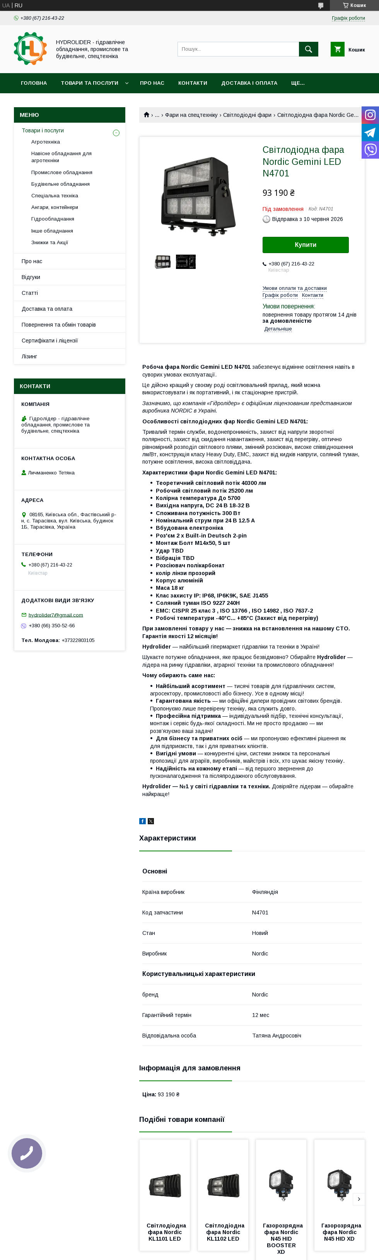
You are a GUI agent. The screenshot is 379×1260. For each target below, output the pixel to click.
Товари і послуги (43, 130)
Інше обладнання (52, 231)
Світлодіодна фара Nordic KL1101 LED (167, 1232)
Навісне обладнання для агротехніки (61, 157)
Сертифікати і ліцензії (50, 340)
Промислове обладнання (61, 172)
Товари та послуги (89, 83)
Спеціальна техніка (54, 196)
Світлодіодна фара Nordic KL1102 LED (225, 1232)
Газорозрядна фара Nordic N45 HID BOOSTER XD (283, 1238)
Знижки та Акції (49, 242)
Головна (34, 83)
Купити (306, 244)
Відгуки (31, 277)
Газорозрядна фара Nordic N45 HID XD (342, 1232)
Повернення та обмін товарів (59, 325)
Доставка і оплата (249, 83)
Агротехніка (45, 142)
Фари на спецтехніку (191, 115)
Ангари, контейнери (54, 207)
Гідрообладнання (52, 219)
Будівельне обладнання (60, 184)
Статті (30, 293)
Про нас (152, 83)
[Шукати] (308, 49)
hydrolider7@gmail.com (56, 615)
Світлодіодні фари (247, 115)
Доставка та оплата (47, 309)
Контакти (192, 83)
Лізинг (29, 356)
